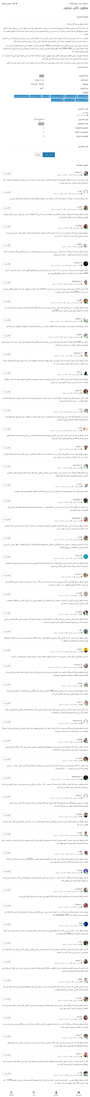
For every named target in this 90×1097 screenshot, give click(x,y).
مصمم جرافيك (76, 193)
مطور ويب (77, 982)
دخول (38, 154)
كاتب (78, 393)
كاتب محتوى (76, 468)
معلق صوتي (76, 539)
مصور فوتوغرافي (75, 779)
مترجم (78, 246)
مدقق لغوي (76, 228)
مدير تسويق (76, 502)
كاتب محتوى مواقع (74, 265)
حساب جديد (49, 154)
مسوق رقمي (76, 374)
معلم (78, 944)
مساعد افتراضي (75, 872)
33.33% (41, 124)
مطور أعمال (76, 742)
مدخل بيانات (76, 355)
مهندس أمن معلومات (73, 284)
